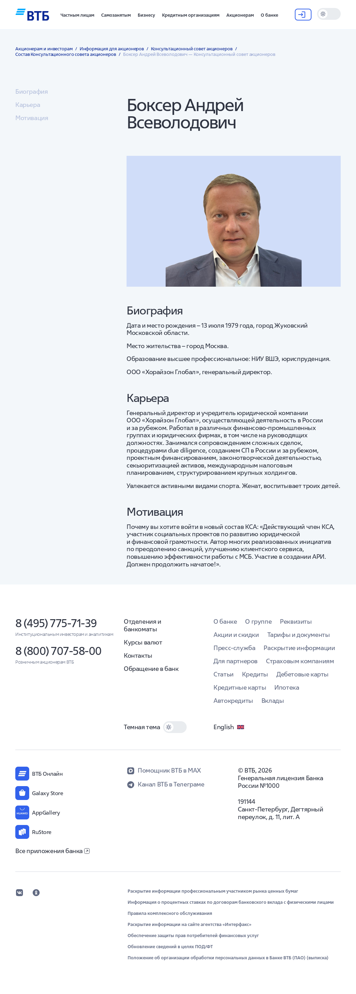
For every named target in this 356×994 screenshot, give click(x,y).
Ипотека (286, 687)
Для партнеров (235, 661)
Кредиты (255, 674)
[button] (77, 14)
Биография (31, 91)
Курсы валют (143, 642)
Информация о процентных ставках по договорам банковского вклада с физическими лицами (231, 902)
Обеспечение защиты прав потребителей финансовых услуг (193, 935)
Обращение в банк (151, 669)
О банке (225, 621)
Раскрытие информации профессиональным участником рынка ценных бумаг (213, 891)
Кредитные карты (239, 687)
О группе (258, 621)
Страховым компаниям (300, 661)
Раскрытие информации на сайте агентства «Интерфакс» (189, 924)
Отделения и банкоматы (142, 625)
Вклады (272, 701)
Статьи (223, 674)
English (229, 727)
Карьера (27, 105)
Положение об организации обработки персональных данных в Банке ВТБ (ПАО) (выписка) (228, 958)
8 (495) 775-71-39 (56, 623)
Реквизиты (296, 621)
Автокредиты (233, 701)
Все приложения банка (52, 851)
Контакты (138, 655)
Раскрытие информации (299, 648)
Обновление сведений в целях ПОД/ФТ (170, 947)
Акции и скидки (236, 635)
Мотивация (31, 118)
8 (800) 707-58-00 (58, 651)
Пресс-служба (234, 648)
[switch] (329, 14)
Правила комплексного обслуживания (170, 913)
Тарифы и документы (298, 635)
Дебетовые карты (302, 674)
